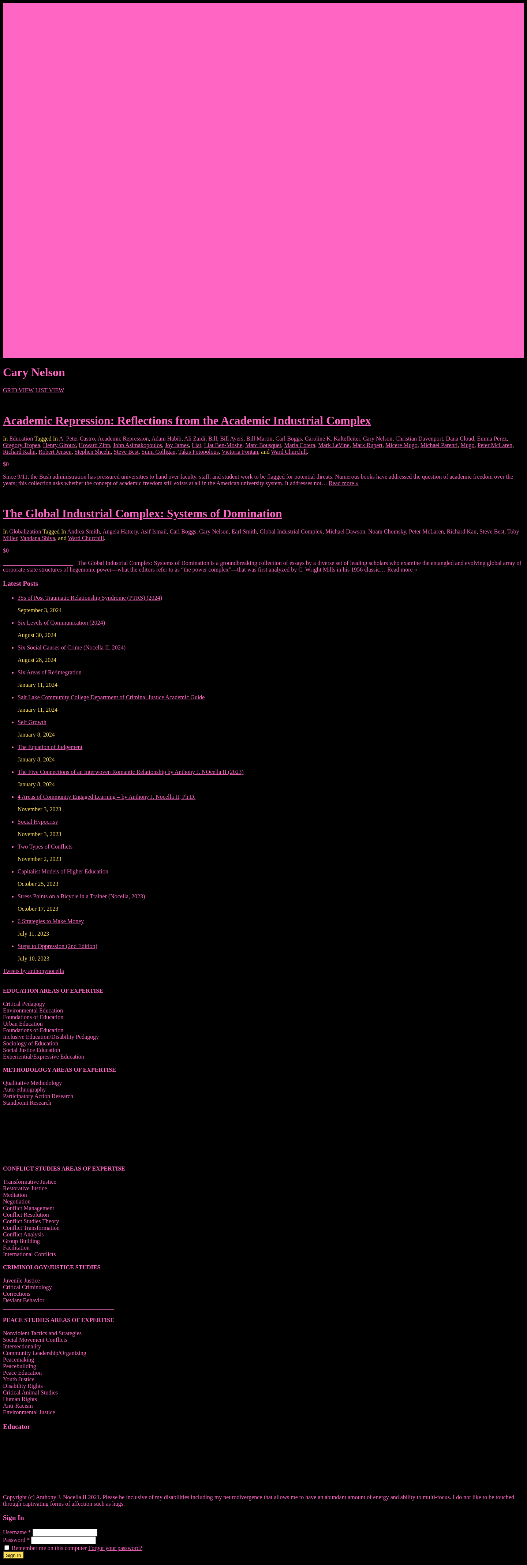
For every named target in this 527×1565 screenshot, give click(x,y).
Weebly (41, 229)
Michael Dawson (345, 531)
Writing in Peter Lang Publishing (71, 341)
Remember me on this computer (46, 1548)
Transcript (44, 262)
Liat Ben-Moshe (223, 445)
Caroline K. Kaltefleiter (332, 438)
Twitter (40, 196)
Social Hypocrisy (38, 822)
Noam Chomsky (387, 531)
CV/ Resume (47, 32)
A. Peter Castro (77, 438)
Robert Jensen (54, 452)
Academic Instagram (56, 183)
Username (18, 1532)
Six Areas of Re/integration (50, 672)
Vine (37, 144)
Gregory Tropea (21, 445)
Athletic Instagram (54, 190)
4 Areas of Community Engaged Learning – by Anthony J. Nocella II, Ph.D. (106, 797)
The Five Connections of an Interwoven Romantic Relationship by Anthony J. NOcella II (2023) (131, 772)
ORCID (41, 255)
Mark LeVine (334, 445)
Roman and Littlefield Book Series (73, 223)
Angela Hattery (120, 531)
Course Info (31, 275)
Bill (212, 438)
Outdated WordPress (56, 157)
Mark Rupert (367, 445)
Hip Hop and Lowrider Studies (68, 58)
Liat (196, 445)
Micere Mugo (401, 445)
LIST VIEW (49, 390)
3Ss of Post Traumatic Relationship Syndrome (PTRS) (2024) (90, 598)
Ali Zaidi (194, 438)
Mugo (467, 445)
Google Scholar (50, 242)
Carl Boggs (289, 438)
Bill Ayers (231, 438)
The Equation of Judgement (50, 747)
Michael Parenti (439, 445)
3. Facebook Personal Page (63, 176)
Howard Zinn (94, 445)
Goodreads (44, 130)
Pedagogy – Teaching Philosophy (71, 38)
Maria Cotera (299, 445)
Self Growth (32, 722)
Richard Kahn (19, 452)
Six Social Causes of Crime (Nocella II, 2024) (72, 647)
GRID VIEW (18, 390)
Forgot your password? (115, 1548)
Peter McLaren (495, 445)
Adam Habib (167, 438)
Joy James (177, 445)
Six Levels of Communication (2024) (61, 622)
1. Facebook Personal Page (63, 163)
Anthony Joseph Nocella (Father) (71, 78)
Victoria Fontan (239, 452)
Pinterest (42, 137)
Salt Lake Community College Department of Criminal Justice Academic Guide (111, 697)
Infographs (44, 288)
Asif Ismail (154, 531)
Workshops (45, 315)
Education (21, 438)
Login (24, 354)
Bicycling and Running (59, 71)
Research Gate (49, 117)
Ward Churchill (289, 452)
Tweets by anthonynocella (33, 971)
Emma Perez (492, 438)
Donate (26, 348)
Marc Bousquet (263, 445)
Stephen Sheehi (93, 452)
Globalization (25, 531)
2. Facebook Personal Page (63, 170)
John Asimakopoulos (137, 445)
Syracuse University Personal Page (73, 236)
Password (17, 1540)
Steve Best (126, 452)
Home (25, 18)
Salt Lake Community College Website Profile (86, 91)
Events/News (33, 328)
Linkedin (42, 104)
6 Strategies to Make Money (51, 921)
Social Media (33, 84)
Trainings (43, 321)
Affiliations (45, 45)
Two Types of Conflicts (45, 846)
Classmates (45, 124)
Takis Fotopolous (198, 452)
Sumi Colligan (159, 452)
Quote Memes (48, 64)
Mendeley (44, 269)
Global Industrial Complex (290, 531)
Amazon (42, 111)
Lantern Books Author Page (64, 209)
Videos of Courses (53, 282)
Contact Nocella (37, 302)
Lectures (42, 308)
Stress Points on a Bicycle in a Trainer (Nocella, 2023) (81, 896)
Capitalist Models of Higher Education (63, 871)
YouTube (42, 203)
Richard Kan (461, 531)
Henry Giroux (59, 445)
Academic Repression (123, 438)
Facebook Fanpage (54, 97)
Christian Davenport (419, 438)
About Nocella (35, 25)
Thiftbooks (45, 249)
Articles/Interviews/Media (63, 335)
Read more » (344, 483)
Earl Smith (244, 531)
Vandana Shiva (37, 538)
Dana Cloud (460, 438)
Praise (39, 51)
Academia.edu (49, 216)
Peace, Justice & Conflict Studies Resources (84, 295)
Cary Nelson (377, 438)
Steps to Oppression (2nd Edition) (57, 946)
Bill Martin (259, 438)
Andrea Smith (83, 531)
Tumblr (40, 150)
